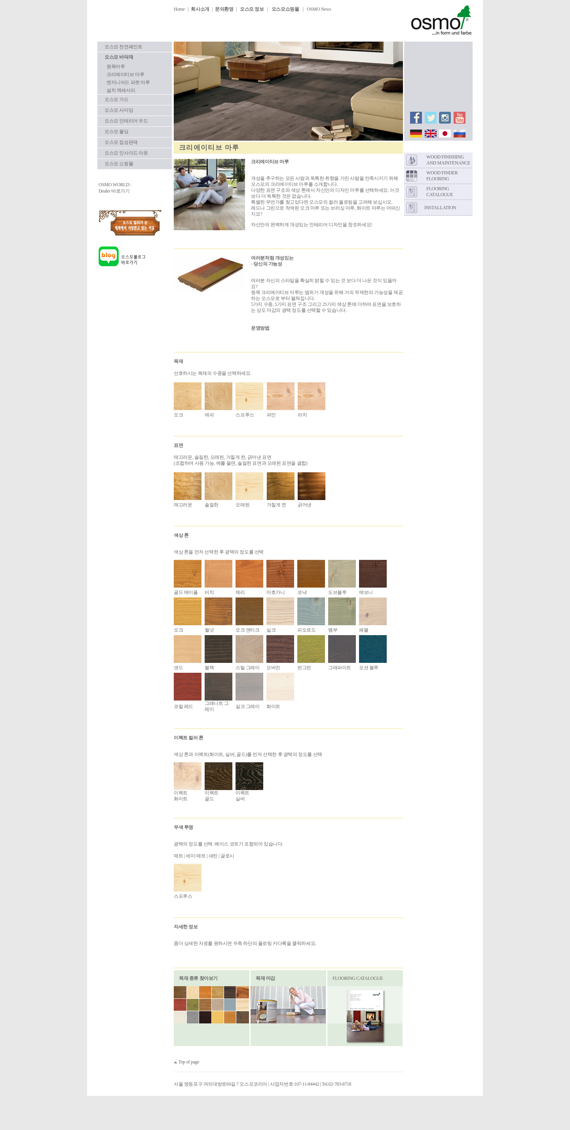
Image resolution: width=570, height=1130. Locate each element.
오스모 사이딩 (118, 110)
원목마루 (115, 66)
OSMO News (319, 9)
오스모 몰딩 (116, 131)
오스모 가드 (116, 99)
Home (179, 9)
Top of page (188, 1062)
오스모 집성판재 (121, 142)
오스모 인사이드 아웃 (126, 153)
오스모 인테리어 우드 (126, 121)
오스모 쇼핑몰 (118, 163)
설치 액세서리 (120, 90)
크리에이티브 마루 (125, 74)
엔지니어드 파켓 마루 (128, 82)
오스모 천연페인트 (123, 47)
